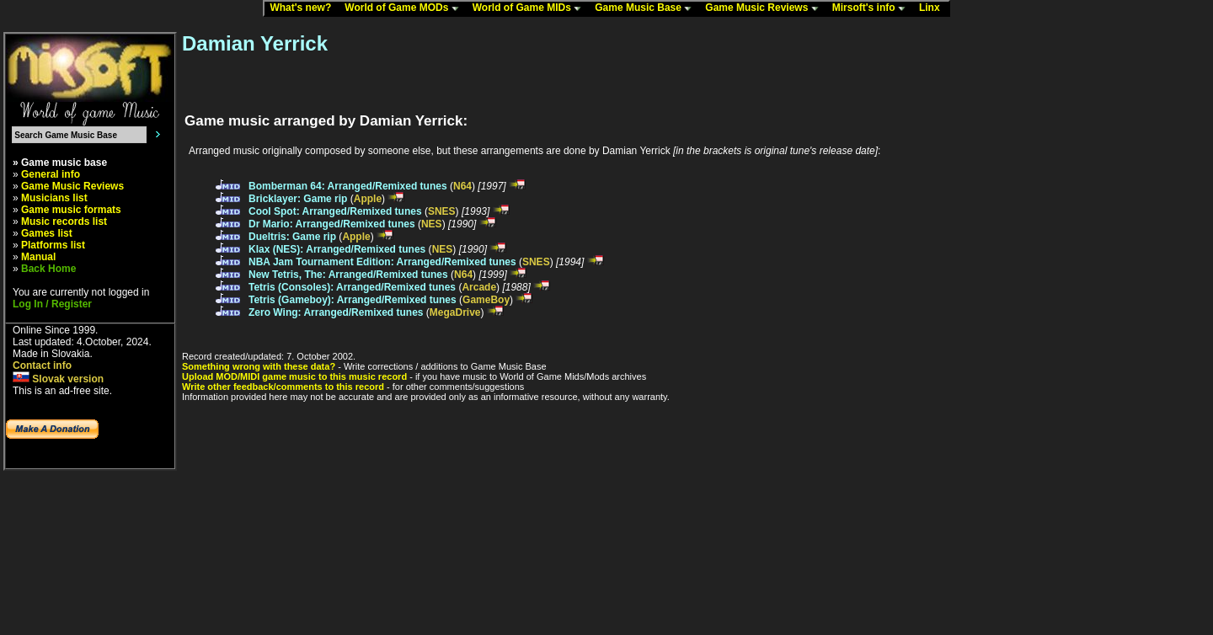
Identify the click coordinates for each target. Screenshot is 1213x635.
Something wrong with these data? (258, 366)
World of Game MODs (405, 8)
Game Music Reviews (765, 8)
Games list (46, 233)
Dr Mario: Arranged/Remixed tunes (331, 224)
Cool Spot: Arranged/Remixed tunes (335, 211)
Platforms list (53, 245)
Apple (368, 199)
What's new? (304, 8)
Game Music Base (647, 8)
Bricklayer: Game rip (297, 199)
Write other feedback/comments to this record (283, 387)
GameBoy (486, 300)
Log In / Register (52, 304)
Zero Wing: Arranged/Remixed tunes (335, 312)
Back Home (48, 269)
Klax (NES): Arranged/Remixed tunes (336, 249)
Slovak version (58, 379)
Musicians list (54, 198)
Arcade (479, 287)
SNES (442, 211)
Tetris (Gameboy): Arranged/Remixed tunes (352, 300)
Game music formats (71, 210)
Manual (38, 257)
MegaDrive (455, 312)
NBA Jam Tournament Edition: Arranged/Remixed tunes (382, 262)
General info (50, 174)
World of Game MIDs (531, 8)
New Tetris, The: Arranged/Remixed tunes (348, 274)
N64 (462, 186)
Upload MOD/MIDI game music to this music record (294, 376)
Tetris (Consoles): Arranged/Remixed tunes (352, 287)
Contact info (42, 365)
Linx (933, 8)
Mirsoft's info (872, 8)
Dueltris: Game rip (292, 237)
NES (431, 224)
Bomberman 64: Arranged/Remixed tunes (347, 186)
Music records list (64, 221)
